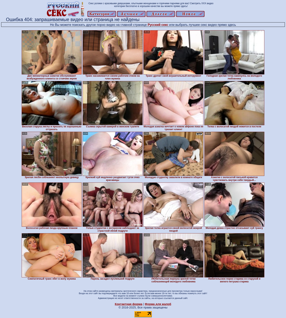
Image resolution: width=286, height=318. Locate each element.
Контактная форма (128, 304)
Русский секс (158, 24)
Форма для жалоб (158, 304)
